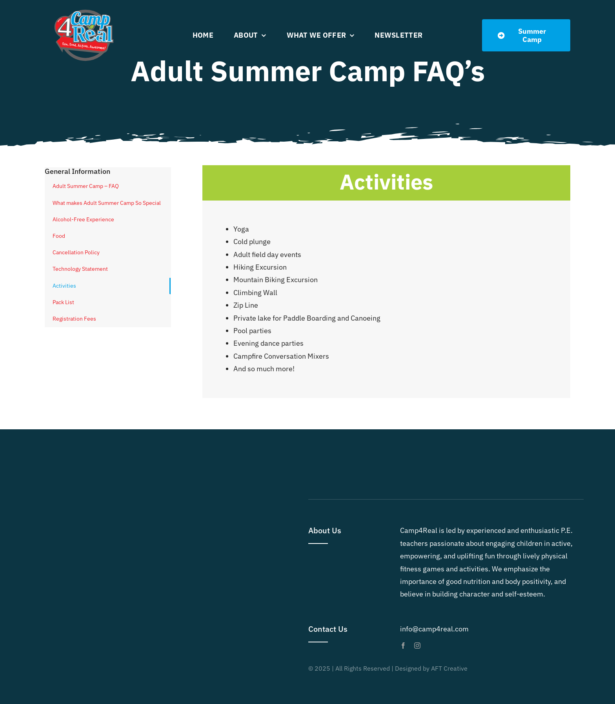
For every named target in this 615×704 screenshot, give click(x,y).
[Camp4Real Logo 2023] (84, 9)
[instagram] (417, 645)
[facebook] (403, 645)
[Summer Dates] (526, 35)
